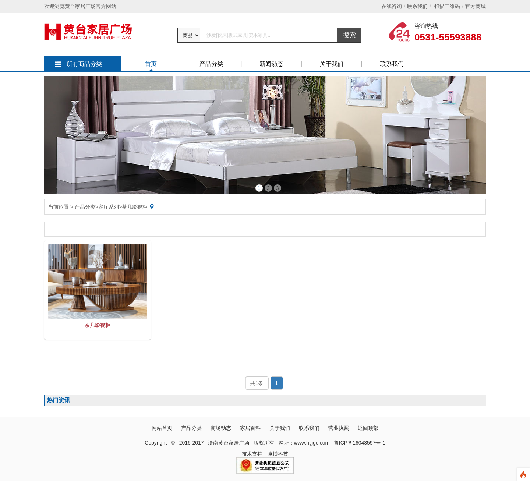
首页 (151, 64)
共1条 (257, 383)
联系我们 (417, 6)
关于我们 (331, 64)
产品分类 (211, 64)
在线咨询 (391, 6)
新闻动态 (271, 64)
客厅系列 (108, 207)
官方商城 (475, 6)
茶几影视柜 (135, 207)
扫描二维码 (447, 6)
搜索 (349, 35)
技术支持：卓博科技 (265, 454)
